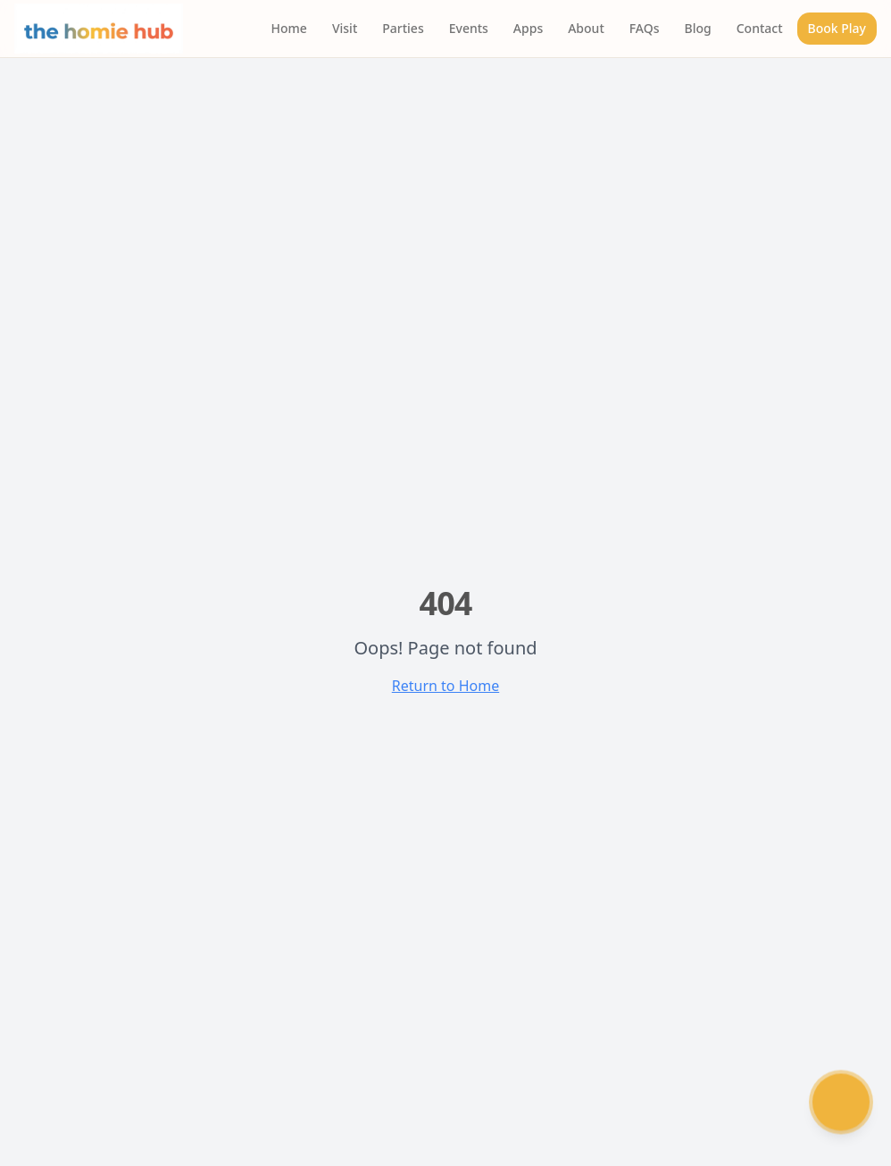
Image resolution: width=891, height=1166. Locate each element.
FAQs (644, 28)
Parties (402, 28)
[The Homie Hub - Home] (98, 29)
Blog (698, 28)
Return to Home (445, 685)
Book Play (837, 28)
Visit (344, 28)
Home (289, 28)
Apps (528, 28)
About (586, 28)
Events (468, 28)
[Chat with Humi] (841, 1102)
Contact (760, 28)
